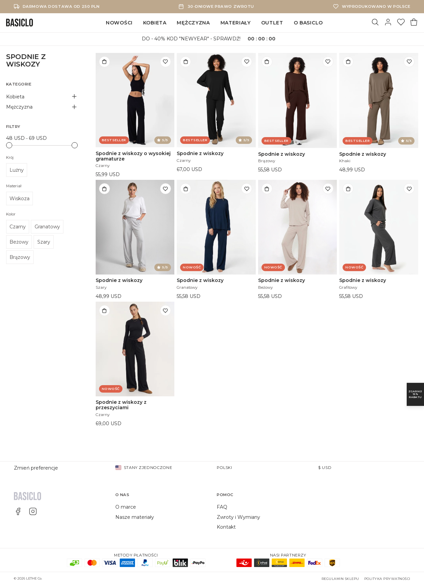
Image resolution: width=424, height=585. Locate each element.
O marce (125, 507)
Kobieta (155, 23)
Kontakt (226, 527)
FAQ (222, 507)
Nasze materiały (134, 517)
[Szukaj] (375, 23)
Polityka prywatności (387, 579)
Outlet (272, 23)
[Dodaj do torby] (104, 61)
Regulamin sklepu (340, 579)
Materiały (235, 23)
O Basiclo (308, 23)
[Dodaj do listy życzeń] (165, 61)
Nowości (119, 23)
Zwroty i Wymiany (238, 517)
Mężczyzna (193, 23)
